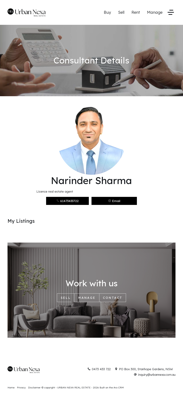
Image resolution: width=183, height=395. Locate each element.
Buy (107, 12)
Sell (121, 12)
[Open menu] (170, 12)
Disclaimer (34, 387)
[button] (114, 201)
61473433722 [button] (67, 201)
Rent (136, 12)
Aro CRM (118, 387)
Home (11, 387)
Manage (154, 12)
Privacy (21, 387)
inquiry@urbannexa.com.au (156, 374)
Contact (112, 298)
